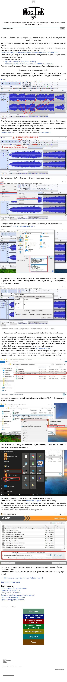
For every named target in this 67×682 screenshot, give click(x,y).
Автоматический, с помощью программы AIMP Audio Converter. (29, 64)
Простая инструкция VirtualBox (12, 600)
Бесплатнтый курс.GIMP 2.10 (8, 665)
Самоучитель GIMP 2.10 (10, 590)
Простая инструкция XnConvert (13, 597)
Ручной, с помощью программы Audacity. (20, 61)
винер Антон (6, 132)
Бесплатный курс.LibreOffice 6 (9, 664)
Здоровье (5, 662)
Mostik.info (62, 669)
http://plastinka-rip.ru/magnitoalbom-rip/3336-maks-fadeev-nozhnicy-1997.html (29, 52)
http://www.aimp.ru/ (43, 348)
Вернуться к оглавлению (10, 582)
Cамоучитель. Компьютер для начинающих (17, 595)
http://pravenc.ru (45, 132)
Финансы (4, 661)
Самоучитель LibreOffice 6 (11, 593)
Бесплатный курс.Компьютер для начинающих (12, 666)
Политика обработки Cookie (8, 675)
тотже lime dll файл (33, 501)
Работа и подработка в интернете (14, 588)
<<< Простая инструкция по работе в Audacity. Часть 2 (22, 578)
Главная (4, 659)
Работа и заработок (7, 660)
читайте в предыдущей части (23, 226)
